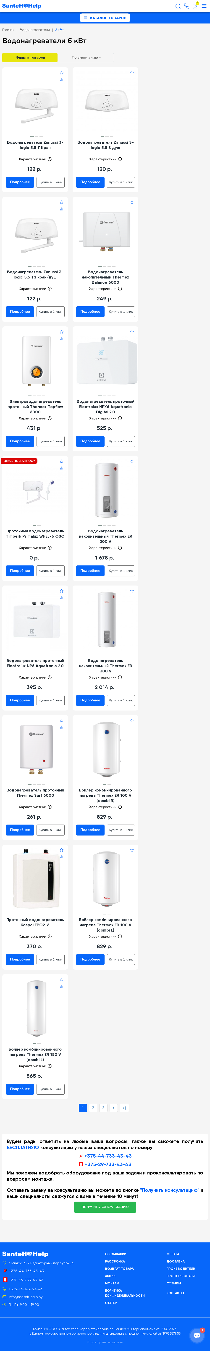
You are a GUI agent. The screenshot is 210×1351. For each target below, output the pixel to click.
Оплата (173, 1254)
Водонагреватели (35, 30)
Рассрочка (115, 1261)
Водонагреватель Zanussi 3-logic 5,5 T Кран (35, 145)
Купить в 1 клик (50, 182)
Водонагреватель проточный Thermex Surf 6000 (35, 792)
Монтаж (112, 1283)
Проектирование (182, 1276)
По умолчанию (85, 57)
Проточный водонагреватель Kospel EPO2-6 (35, 922)
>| (124, 1107)
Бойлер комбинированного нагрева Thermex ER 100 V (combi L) (105, 925)
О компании (115, 1254)
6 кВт (59, 30)
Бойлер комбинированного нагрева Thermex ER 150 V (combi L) (35, 1054)
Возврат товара (119, 1269)
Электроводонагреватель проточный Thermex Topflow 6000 (35, 406)
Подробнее (20, 182)
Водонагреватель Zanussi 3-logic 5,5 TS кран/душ (35, 274)
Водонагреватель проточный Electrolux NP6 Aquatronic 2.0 (35, 663)
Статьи (111, 1303)
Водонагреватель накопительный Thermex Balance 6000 (105, 277)
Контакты (175, 1293)
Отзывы (174, 1283)
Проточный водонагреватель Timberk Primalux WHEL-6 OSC (35, 533)
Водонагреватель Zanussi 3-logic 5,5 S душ (105, 145)
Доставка (176, 1261)
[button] (32, 136)
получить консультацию (105, 1207)
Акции (110, 1276)
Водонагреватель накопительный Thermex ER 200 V (105, 536)
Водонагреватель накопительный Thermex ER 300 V (105, 666)
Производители (181, 1269)
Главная (8, 30)
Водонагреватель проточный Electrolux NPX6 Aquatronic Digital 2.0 (105, 406)
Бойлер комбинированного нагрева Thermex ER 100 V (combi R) (105, 795)
